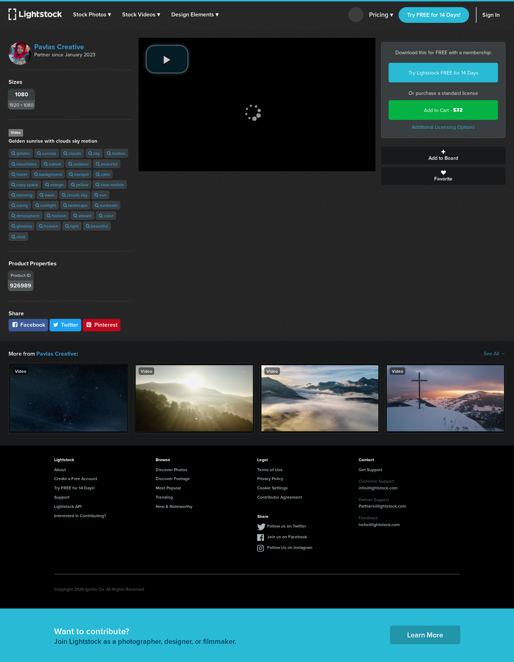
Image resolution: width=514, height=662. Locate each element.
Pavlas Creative (59, 46)
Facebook (28, 325)
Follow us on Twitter (286, 526)
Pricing (381, 15)
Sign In (491, 15)
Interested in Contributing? (80, 515)
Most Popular (168, 487)
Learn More (425, 634)
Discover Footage (173, 478)
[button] (92, 14)
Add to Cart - (443, 110)
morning (21, 195)
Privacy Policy (270, 478)
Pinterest (101, 325)
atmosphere (25, 216)
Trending (164, 497)
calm (103, 174)
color (106, 216)
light (72, 226)
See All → (494, 353)
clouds (72, 153)
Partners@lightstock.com (382, 506)
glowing (21, 226)
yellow (79, 185)
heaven (48, 226)
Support (61, 497)
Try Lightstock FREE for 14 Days (443, 72)
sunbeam (106, 205)
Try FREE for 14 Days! (434, 15)
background (48, 174)
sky (94, 153)
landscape (75, 205)
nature (52, 164)
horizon (56, 216)
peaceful (107, 164)
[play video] (167, 59)
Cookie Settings (272, 487)
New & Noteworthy (174, 506)
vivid (18, 237)
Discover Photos (171, 469)
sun (100, 195)
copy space (24, 185)
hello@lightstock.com (379, 524)
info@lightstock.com (378, 487)
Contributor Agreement (279, 497)
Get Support (370, 469)
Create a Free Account (75, 478)
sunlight (45, 205)
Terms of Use (270, 469)
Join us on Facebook (287, 536)
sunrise (46, 153)
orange (54, 185)
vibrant (82, 216)
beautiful (97, 226)
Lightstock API (68, 506)
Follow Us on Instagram (289, 547)
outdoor (78, 164)
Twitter (65, 325)
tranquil (79, 174)
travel (19, 174)
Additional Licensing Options (443, 127)
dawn (47, 195)
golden (20, 153)
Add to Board (443, 155)
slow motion (109, 185)
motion (116, 153)
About (60, 469)
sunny (19, 205)
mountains (24, 164)
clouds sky (74, 195)
